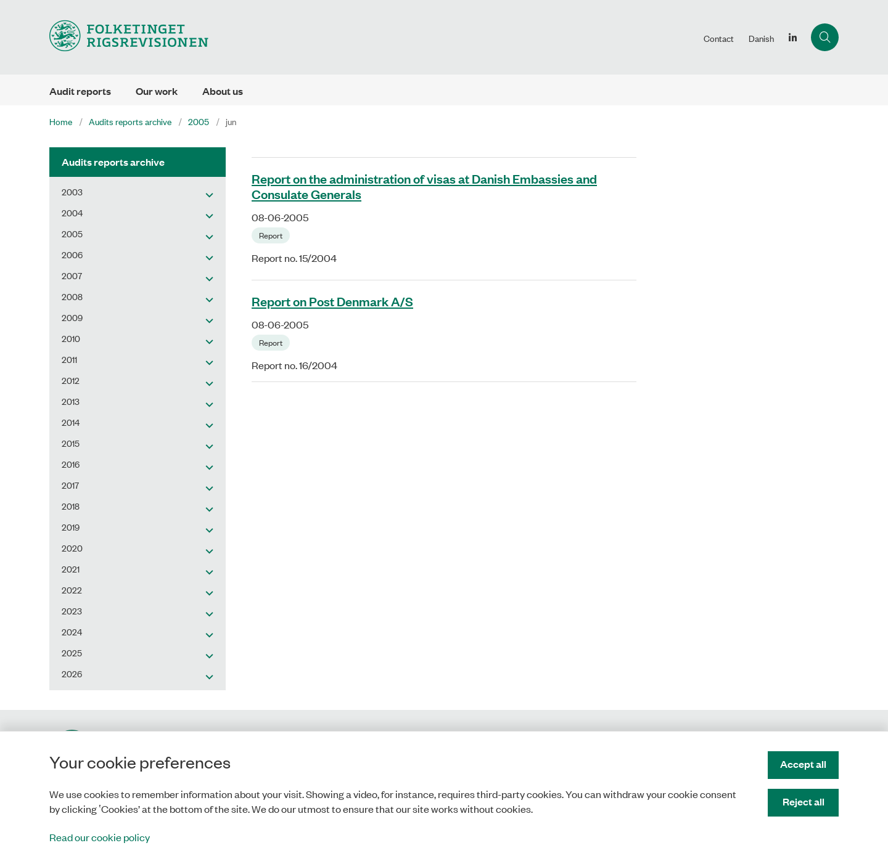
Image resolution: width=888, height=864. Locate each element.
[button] (206, 194)
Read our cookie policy (99, 837)
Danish (761, 38)
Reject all (803, 801)
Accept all (803, 764)
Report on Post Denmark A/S (332, 300)
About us (222, 91)
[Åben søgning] (825, 37)
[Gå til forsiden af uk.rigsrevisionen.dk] (372, 37)
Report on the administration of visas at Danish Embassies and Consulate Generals (424, 185)
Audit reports (80, 91)
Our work (157, 91)
